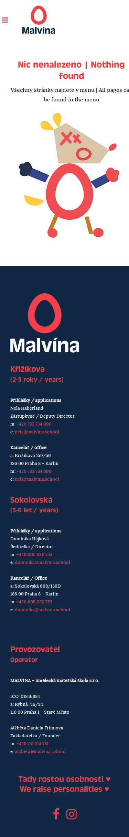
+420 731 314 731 (33, 744)
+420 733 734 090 (34, 424)
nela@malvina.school (37, 432)
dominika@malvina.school (42, 563)
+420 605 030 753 (34, 555)
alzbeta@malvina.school (40, 752)
